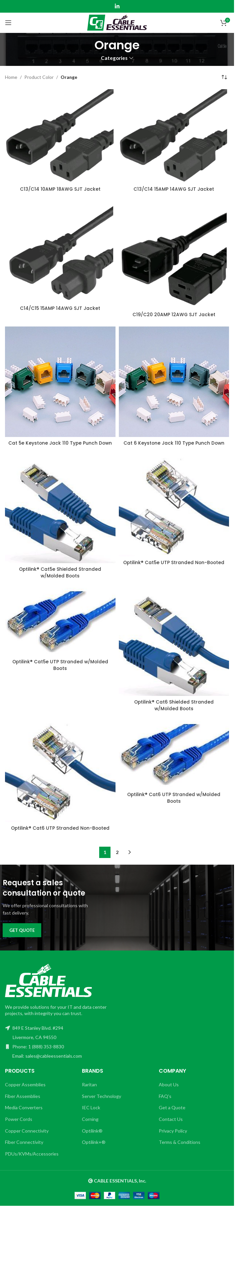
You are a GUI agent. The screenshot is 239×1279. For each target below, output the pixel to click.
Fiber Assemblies (22, 1102)
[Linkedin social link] (117, 6)
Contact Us (171, 1126)
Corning (90, 1126)
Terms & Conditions (179, 1149)
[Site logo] (117, 22)
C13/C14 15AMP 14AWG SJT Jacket (173, 189)
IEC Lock (91, 1114)
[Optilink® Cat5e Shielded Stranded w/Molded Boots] (60, 516)
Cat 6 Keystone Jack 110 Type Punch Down (174, 443)
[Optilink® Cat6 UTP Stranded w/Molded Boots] (174, 761)
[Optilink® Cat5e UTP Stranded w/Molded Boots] (60, 628)
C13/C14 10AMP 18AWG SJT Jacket (60, 189)
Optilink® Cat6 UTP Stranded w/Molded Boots (173, 804)
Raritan (89, 1091)
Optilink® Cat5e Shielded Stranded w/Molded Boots (60, 579)
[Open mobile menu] (8, 22)
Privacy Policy (173, 1137)
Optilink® (92, 1137)
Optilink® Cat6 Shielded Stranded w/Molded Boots (174, 712)
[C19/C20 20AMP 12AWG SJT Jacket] (174, 255)
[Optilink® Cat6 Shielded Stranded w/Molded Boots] (174, 648)
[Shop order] (224, 78)
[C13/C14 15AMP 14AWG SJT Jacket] (174, 136)
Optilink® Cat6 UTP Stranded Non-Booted (60, 834)
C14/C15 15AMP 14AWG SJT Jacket (60, 308)
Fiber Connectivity (24, 1149)
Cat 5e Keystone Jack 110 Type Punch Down (60, 446)
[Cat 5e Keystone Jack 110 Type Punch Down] (60, 381)
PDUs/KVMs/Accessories (32, 1160)
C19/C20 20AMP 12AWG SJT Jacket (173, 314)
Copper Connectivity (27, 1137)
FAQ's (165, 1102)
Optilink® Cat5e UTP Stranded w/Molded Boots (60, 671)
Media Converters (24, 1114)
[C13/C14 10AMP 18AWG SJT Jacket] (60, 136)
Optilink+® (94, 1149)
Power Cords (18, 1126)
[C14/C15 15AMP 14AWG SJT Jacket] (60, 251)
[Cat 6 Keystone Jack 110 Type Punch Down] (174, 381)
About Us (169, 1091)
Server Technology (101, 1102)
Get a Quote (172, 1114)
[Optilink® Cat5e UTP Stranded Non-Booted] (174, 512)
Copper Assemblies (25, 1091)
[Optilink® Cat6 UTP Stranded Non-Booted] (60, 777)
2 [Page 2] (117, 859)
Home (11, 77)
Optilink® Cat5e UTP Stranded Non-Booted (173, 569)
